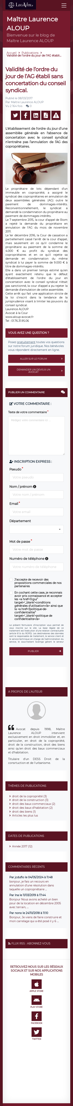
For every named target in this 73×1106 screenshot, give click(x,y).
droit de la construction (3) (30, 800)
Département (20, 521)
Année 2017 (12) (22, 846)
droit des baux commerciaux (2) (33, 804)
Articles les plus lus (25, 815)
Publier (45, 651)
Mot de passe (19, 541)
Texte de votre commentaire (27, 412)
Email (13, 504)
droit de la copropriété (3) (29, 796)
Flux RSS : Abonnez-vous (30, 943)
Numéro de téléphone (28, 559)
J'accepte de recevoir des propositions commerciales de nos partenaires (38, 583)
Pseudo (15, 469)
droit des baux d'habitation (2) (32, 808)
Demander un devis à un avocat (41, 371)
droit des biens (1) (24, 811)
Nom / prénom (22, 487)
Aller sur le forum (42, 359)
